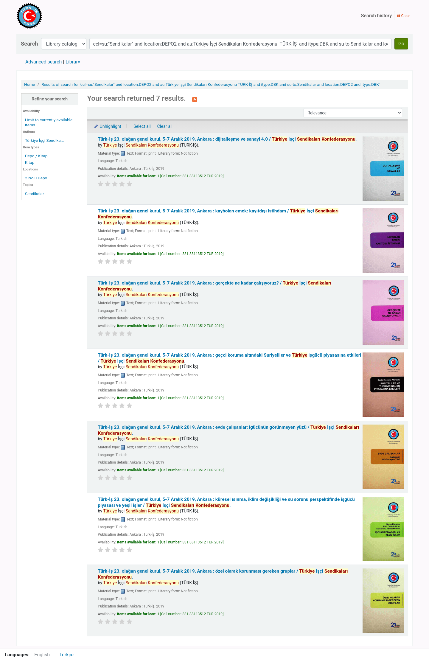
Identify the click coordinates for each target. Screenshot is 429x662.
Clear (403, 15)
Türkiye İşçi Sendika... (44, 140)
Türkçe (66, 655)
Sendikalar (34, 193)
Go (401, 43)
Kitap (30, 162)
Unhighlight (107, 126)
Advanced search (43, 62)
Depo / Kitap (36, 155)
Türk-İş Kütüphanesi (46, 15)
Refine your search (50, 99)
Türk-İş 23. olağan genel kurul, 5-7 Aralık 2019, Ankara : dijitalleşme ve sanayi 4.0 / (227, 139)
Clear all (164, 126)
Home (29, 84)
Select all (142, 126)
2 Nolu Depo (36, 177)
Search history (376, 15)
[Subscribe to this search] (195, 99)
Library (73, 62)
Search (29, 44)
